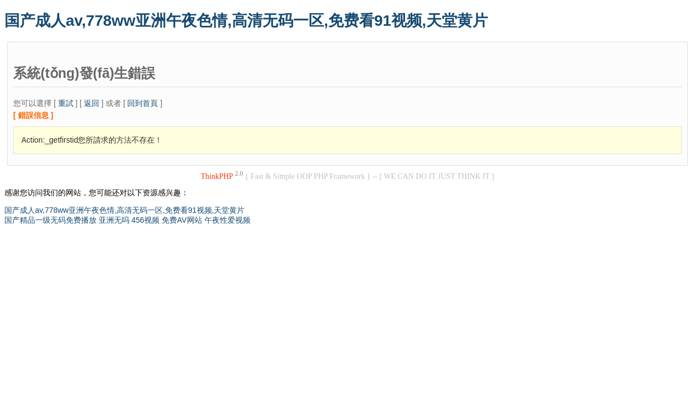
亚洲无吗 (114, 220)
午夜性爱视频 (227, 220)
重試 (65, 103)
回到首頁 (142, 103)
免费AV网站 (182, 220)
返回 (91, 103)
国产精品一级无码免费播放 (50, 220)
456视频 (145, 220)
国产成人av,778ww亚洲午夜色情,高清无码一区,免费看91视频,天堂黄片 (246, 20)
